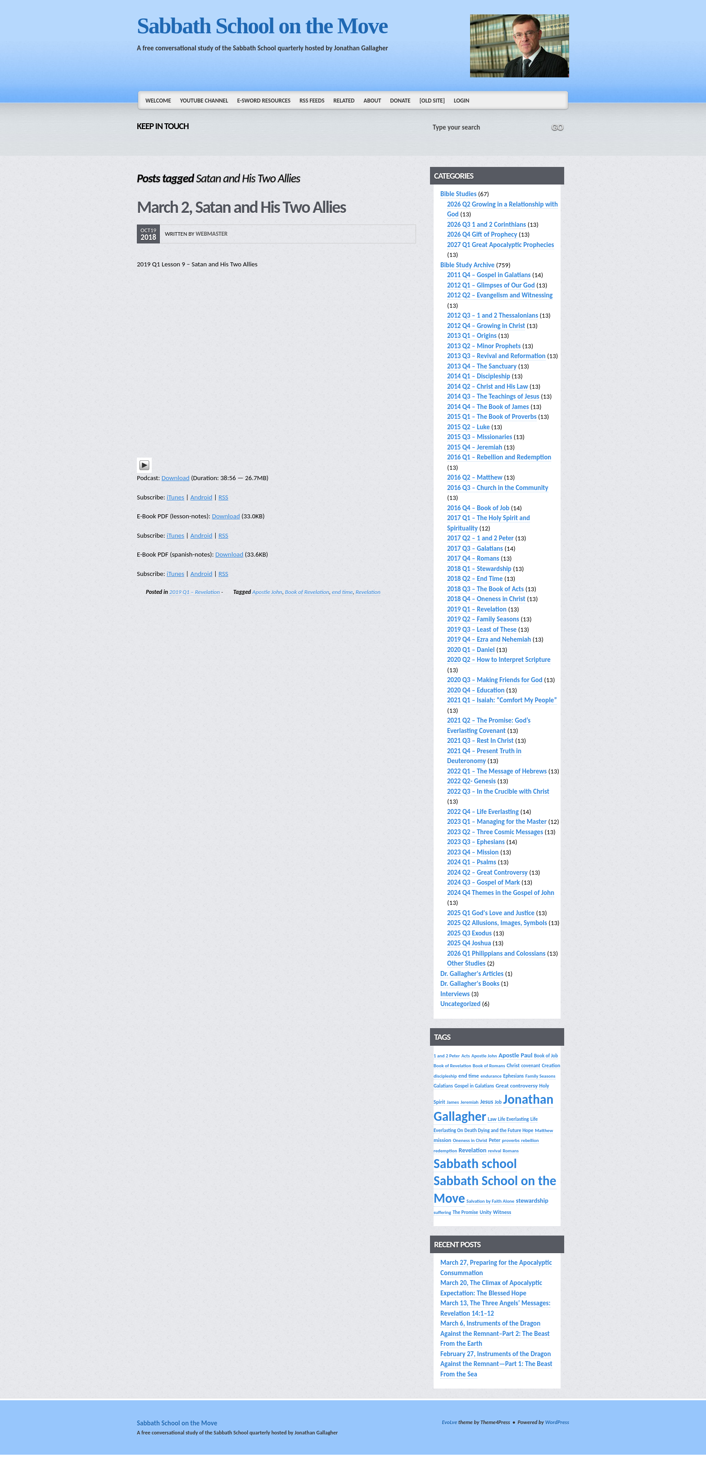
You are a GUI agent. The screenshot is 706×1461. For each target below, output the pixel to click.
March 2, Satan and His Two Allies (241, 207)
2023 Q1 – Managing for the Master (497, 822)
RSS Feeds (311, 100)
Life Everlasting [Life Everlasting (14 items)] (513, 1119)
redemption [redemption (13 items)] (445, 1151)
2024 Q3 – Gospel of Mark (483, 882)
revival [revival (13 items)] (494, 1151)
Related (344, 100)
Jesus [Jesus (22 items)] (486, 1102)
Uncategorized (460, 1004)
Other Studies (466, 963)
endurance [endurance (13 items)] (491, 1076)
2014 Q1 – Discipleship (478, 376)
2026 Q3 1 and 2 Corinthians (486, 224)
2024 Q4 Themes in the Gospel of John (500, 893)
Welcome (158, 100)
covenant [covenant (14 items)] (530, 1065)
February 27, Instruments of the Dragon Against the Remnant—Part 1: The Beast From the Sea (496, 1364)
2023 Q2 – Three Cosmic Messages (495, 832)
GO (557, 127)
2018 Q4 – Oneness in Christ (486, 599)
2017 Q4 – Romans (473, 558)
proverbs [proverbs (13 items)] (511, 1140)
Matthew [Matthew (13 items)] (544, 1130)
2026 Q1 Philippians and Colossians (496, 953)
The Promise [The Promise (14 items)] (465, 1212)
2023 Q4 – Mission (473, 852)
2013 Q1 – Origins (472, 336)
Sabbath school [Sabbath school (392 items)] (475, 1163)
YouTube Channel (204, 100)
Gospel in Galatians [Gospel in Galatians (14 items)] (474, 1086)
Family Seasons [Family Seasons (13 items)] (540, 1076)
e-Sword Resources (263, 100)
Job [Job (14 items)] (498, 1102)
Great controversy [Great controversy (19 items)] (517, 1085)
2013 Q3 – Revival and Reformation (496, 356)
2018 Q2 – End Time (475, 579)
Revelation (368, 592)
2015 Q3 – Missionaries (479, 437)
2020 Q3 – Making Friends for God (495, 680)
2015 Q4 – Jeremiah (474, 447)
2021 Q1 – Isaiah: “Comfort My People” (502, 700)
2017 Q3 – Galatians (475, 548)
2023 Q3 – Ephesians (476, 842)
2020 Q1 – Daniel (471, 650)
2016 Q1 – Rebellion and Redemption (499, 457)
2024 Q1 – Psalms (471, 862)
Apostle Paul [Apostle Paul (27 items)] (515, 1055)
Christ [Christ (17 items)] (513, 1065)
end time (342, 592)
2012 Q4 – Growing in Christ (486, 326)
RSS (223, 497)
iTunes (175, 497)
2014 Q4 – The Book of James (488, 407)
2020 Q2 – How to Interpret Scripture (499, 660)
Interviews (455, 994)
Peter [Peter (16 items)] (495, 1140)
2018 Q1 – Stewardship (479, 569)
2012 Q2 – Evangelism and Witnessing (499, 295)
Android (201, 497)
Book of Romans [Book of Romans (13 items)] (489, 1066)
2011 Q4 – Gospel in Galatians (489, 275)
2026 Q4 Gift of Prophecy (482, 234)
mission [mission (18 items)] (442, 1140)
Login (461, 100)
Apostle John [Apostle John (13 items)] (484, 1056)
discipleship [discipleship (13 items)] (445, 1076)
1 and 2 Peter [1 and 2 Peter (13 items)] (447, 1056)
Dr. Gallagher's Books (469, 984)
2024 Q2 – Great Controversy (487, 872)
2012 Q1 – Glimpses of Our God (491, 285)
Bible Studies (458, 194)
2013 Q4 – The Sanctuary (481, 366)
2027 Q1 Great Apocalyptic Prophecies (500, 245)
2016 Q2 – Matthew (474, 477)
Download (176, 478)
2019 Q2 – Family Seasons (483, 619)
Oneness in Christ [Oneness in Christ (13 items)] (470, 1140)
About (372, 100)
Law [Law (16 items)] (492, 1119)
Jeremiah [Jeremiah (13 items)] (470, 1102)
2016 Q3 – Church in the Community (497, 488)
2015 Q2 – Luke (468, 427)
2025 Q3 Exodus (469, 933)
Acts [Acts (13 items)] (466, 1056)
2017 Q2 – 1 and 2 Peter (480, 538)
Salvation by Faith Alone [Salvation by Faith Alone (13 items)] (490, 1201)
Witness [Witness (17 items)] (502, 1212)
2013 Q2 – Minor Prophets (484, 346)
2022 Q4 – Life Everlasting (483, 812)
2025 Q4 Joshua (469, 943)
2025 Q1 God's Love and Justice (490, 913)
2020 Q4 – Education (476, 690)
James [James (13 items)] (453, 1102)
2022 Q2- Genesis (471, 781)
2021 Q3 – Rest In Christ (480, 741)
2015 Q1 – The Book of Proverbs (492, 417)
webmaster (212, 233)
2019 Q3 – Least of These (481, 629)
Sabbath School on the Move (262, 25)
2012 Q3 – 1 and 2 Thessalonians (492, 315)
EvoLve (449, 1422)
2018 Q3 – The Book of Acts (485, 589)
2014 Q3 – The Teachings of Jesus (493, 396)
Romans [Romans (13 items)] (511, 1151)
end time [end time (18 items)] (468, 1075)
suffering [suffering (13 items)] (442, 1212)
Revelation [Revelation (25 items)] (473, 1150)
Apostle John (267, 592)
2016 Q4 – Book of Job (478, 508)
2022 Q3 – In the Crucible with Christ (498, 791)
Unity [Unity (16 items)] (485, 1212)
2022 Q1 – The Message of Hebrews (497, 771)
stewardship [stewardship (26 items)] (532, 1200)
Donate (400, 100)
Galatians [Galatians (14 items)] (443, 1086)
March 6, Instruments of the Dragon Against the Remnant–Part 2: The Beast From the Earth (495, 1333)
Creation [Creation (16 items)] (551, 1065)
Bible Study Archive (467, 265)
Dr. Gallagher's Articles (471, 974)
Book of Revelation (307, 592)
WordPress (557, 1422)
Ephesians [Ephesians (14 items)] (513, 1076)
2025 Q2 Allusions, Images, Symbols (497, 923)
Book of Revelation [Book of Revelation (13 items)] (452, 1066)
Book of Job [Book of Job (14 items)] (546, 1055)
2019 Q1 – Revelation (194, 592)
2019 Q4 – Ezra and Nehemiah (489, 639)
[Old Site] (432, 100)
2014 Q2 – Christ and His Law (487, 386)
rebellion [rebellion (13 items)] (530, 1140)
